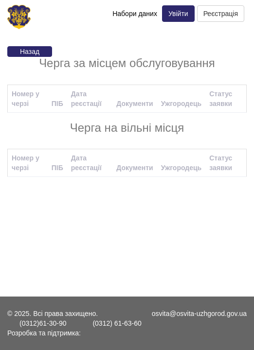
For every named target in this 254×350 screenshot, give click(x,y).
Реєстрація (220, 14)
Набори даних (134, 14)
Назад (29, 51)
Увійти (178, 14)
